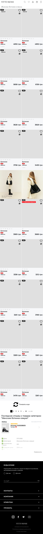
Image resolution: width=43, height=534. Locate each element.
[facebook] (18, 517)
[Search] (25, 2)
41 (11, 38)
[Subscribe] (37, 481)
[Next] (39, 427)
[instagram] (13, 517)
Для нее (8, 473)
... (23, 411)
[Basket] (37, 2)
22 (26, 411)
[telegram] (23, 517)
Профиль (21, 508)
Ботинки (4, 41)
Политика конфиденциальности (21, 529)
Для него (18, 473)
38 (5, 38)
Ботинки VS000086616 (18, 425)
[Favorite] (29, 2)
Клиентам (21, 502)
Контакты (21, 491)
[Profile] (33, 2)
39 (7, 38)
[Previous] (4, 427)
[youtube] (29, 517)
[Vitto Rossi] (7, 2)
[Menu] (41, 2)
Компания (21, 496)
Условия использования (21, 526)
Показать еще (24, 404)
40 (9, 38)
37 (3, 38)
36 (1, 38)
